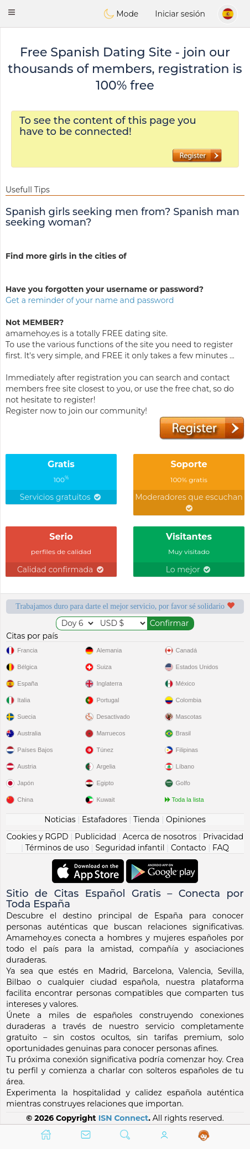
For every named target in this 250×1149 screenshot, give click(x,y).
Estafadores (104, 819)
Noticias (59, 819)
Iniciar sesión (180, 14)
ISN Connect (123, 1118)
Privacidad (223, 837)
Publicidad (95, 837)
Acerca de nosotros (160, 837)
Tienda (146, 819)
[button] (11, 12)
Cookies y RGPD (38, 837)
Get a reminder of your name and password (90, 300)
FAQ (220, 848)
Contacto (188, 848)
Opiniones (186, 819)
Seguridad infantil (129, 848)
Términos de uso (57, 848)
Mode (121, 13)
